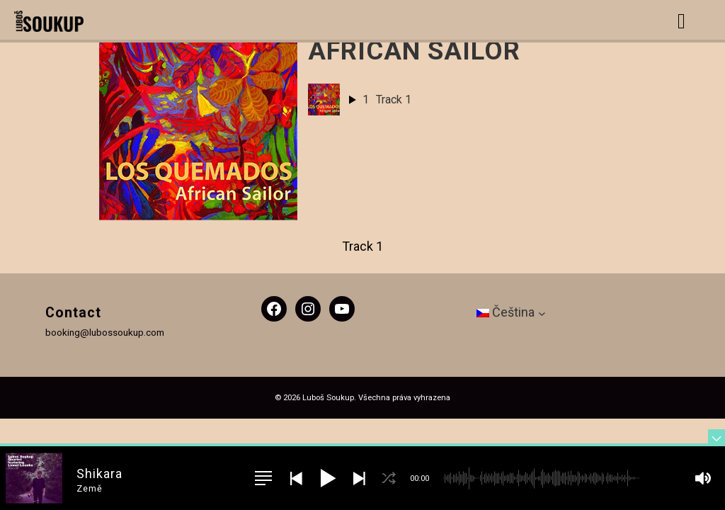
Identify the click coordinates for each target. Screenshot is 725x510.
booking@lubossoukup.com (104, 332)
